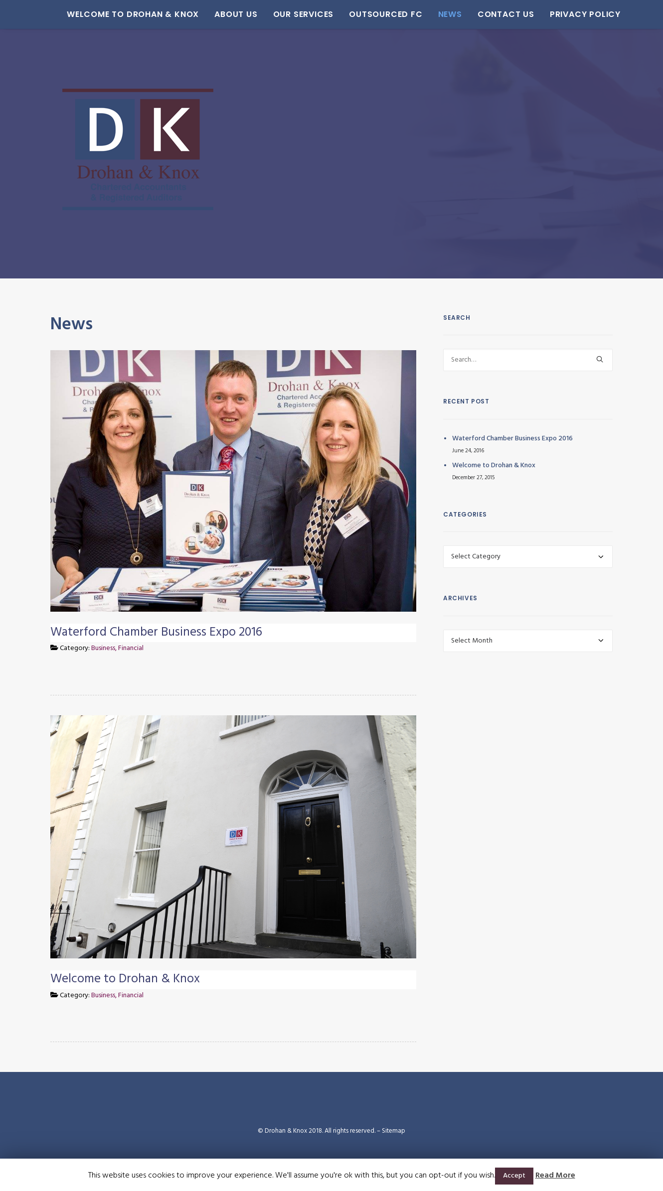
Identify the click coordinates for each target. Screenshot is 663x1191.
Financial (131, 648)
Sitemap (393, 1131)
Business (103, 648)
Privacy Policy (567, 14)
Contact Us (488, 14)
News (432, 14)
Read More (555, 1175)
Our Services (285, 14)
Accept (514, 1176)
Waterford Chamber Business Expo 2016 (156, 633)
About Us (217, 14)
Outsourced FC (367, 14)
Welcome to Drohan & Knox (115, 14)
